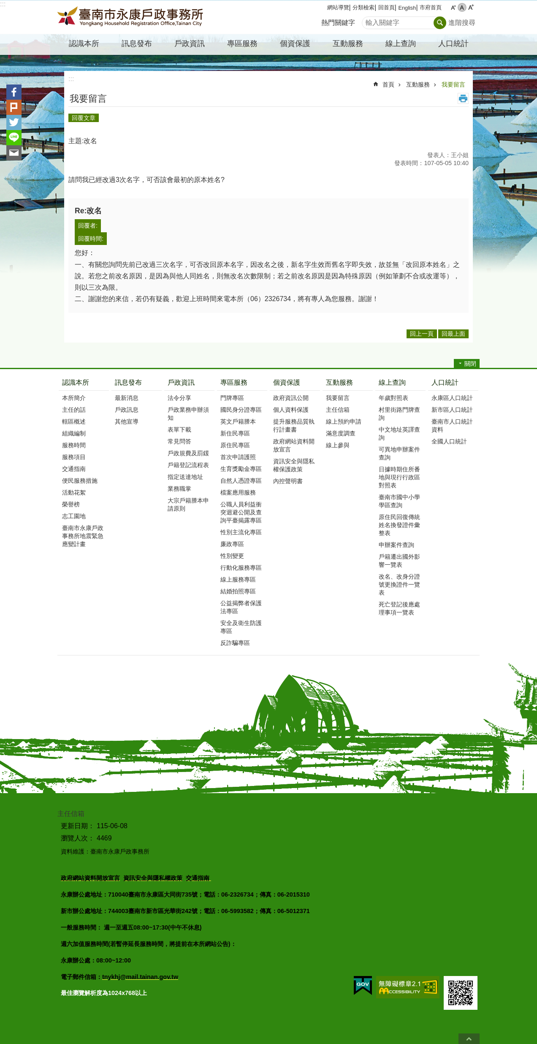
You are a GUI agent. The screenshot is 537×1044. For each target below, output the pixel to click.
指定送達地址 (185, 476)
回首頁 (386, 7)
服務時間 (74, 445)
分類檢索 (363, 7)
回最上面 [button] (453, 333)
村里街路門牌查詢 (399, 413)
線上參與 (338, 445)
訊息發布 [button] (137, 43)
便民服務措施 (80, 480)
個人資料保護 (291, 409)
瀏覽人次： (78, 838)
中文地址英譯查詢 (399, 433)
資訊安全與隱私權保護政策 (294, 465)
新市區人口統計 (452, 409)
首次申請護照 (238, 457)
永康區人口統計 (452, 397)
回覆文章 (83, 117)
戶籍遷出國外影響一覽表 (399, 560)
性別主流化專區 (241, 532)
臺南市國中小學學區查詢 (399, 501)
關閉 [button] (470, 363)
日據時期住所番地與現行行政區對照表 (399, 477)
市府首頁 (431, 7)
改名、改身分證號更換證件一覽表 (399, 584)
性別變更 (232, 555)
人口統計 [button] (453, 43)
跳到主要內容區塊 (4, 4)
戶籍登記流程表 (188, 465)
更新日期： (78, 825)
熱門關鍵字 (338, 22)
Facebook (14, 92)
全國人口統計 (449, 441)
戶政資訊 (181, 382)
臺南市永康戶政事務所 (131, 17)
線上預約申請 (343, 421)
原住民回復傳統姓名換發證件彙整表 (399, 525)
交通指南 (74, 468)
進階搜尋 (461, 22)
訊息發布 (128, 382)
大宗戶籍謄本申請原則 (188, 504)
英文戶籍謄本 (238, 421)
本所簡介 (74, 397)
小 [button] (453, 7)
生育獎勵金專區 (241, 468)
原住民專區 (235, 445)
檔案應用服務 (238, 492)
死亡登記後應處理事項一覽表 (399, 608)
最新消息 (126, 397)
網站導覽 (338, 7)
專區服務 (233, 382)
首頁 (388, 84)
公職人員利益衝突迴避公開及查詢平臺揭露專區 (241, 512)
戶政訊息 (126, 409)
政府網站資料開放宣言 (294, 445)
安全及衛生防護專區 (241, 627)
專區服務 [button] (242, 43)
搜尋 (368, 20)
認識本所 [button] (84, 43)
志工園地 (74, 516)
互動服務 (418, 84)
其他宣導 (126, 421)
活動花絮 (74, 492)
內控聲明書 (288, 481)
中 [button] (462, 7)
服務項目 (74, 457)
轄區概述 (74, 421)
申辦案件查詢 (396, 544)
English (407, 8)
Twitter (14, 122)
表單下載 (179, 429)
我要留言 (453, 84)
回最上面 (469, 1038)
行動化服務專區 (241, 567)
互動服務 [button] (348, 43)
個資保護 (286, 382)
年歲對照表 (393, 397)
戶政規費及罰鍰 (188, 453)
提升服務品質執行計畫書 (294, 425)
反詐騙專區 (235, 642)
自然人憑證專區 (241, 480)
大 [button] (470, 7)
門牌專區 (232, 397)
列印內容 (463, 98)
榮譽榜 (71, 504)
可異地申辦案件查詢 (399, 453)
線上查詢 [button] (400, 43)
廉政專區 (232, 544)
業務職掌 (179, 488)
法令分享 (179, 397)
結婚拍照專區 (238, 591)
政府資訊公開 (291, 397)
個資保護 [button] (295, 43)
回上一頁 (422, 333)
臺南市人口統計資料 (452, 425)
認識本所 (75, 382)
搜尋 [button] (440, 22)
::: (2, 4)
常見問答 (179, 441)
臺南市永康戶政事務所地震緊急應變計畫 (82, 536)
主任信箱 (338, 409)
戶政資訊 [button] (189, 43)
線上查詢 (392, 382)
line (14, 137)
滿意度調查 (340, 433)
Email (14, 152)
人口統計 (444, 382)
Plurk (14, 107)
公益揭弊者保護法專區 (241, 607)
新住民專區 (235, 433)
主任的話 (74, 409)
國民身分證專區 (241, 409)
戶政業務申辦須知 (188, 413)
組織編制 (74, 433)
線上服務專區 (238, 579)
